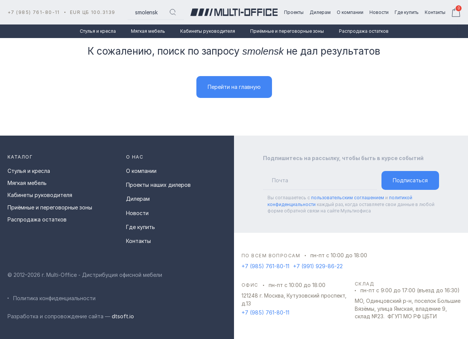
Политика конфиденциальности (54, 298)
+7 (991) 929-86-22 (318, 266)
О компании (141, 171)
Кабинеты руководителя (207, 31)
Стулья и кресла (98, 31)
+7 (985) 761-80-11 (34, 12)
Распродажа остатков (364, 31)
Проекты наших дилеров (158, 185)
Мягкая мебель (148, 31)
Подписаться (410, 180)
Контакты (138, 241)
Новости (137, 213)
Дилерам (138, 198)
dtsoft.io (123, 316)
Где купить (140, 227)
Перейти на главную (234, 87)
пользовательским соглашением (347, 197)
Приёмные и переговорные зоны (287, 31)
